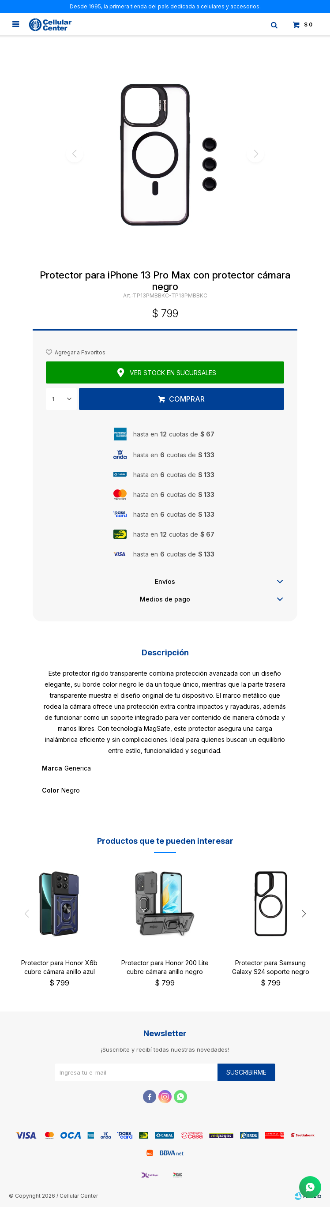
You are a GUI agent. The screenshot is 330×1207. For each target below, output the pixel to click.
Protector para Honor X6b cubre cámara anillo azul (59, 967)
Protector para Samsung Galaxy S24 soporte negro (270, 967)
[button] (303, 914)
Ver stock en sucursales (173, 372)
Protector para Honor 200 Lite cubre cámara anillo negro (165, 967)
